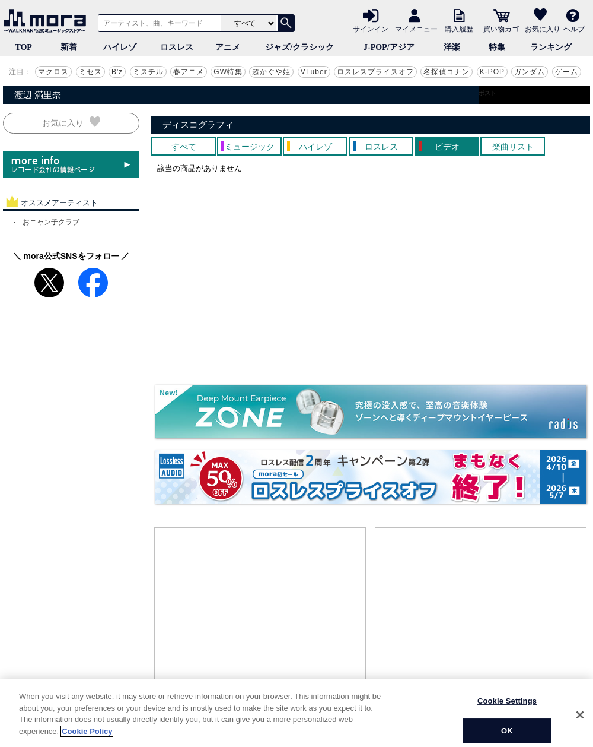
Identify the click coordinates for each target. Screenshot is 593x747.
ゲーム (566, 72)
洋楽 (452, 47)
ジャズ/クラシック (299, 47)
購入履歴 (459, 28)
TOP (23, 47)
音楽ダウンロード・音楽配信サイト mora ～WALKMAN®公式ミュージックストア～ (47, 21)
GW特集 (228, 72)
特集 (497, 47)
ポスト (487, 93)
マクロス (53, 72)
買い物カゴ (501, 28)
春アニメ (188, 72)
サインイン (370, 28)
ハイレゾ (119, 47)
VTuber (314, 72)
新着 (68, 47)
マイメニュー (416, 28)
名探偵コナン (446, 72)
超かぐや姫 (271, 72)
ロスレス (176, 47)
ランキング (551, 47)
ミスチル (148, 72)
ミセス (90, 72)
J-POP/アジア (389, 47)
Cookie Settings (507, 724)
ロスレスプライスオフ (375, 72)
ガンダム (529, 72)
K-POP (492, 72)
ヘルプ (574, 28)
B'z (117, 72)
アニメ (227, 47)
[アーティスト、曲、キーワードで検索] (157, 23)
